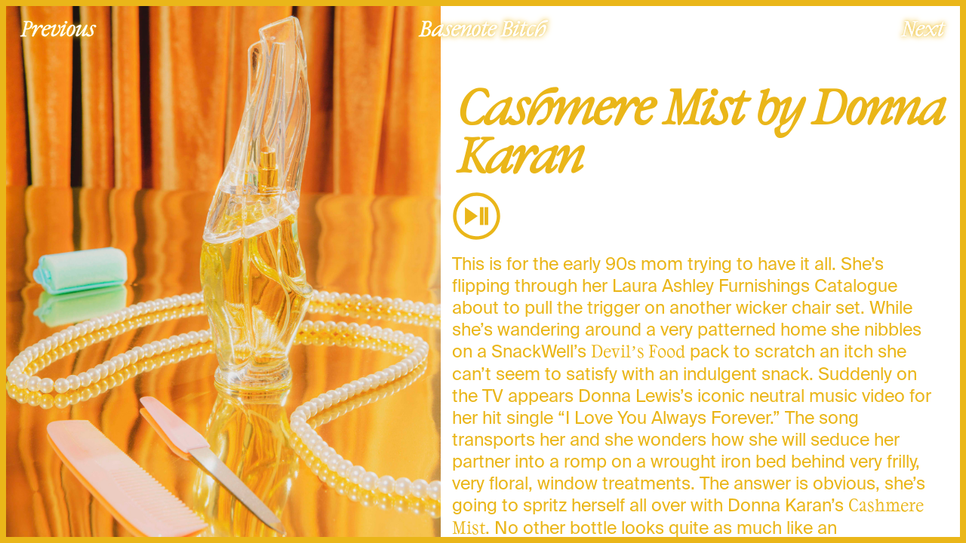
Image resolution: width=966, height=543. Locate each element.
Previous (58, 28)
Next (923, 28)
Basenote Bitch (483, 28)
